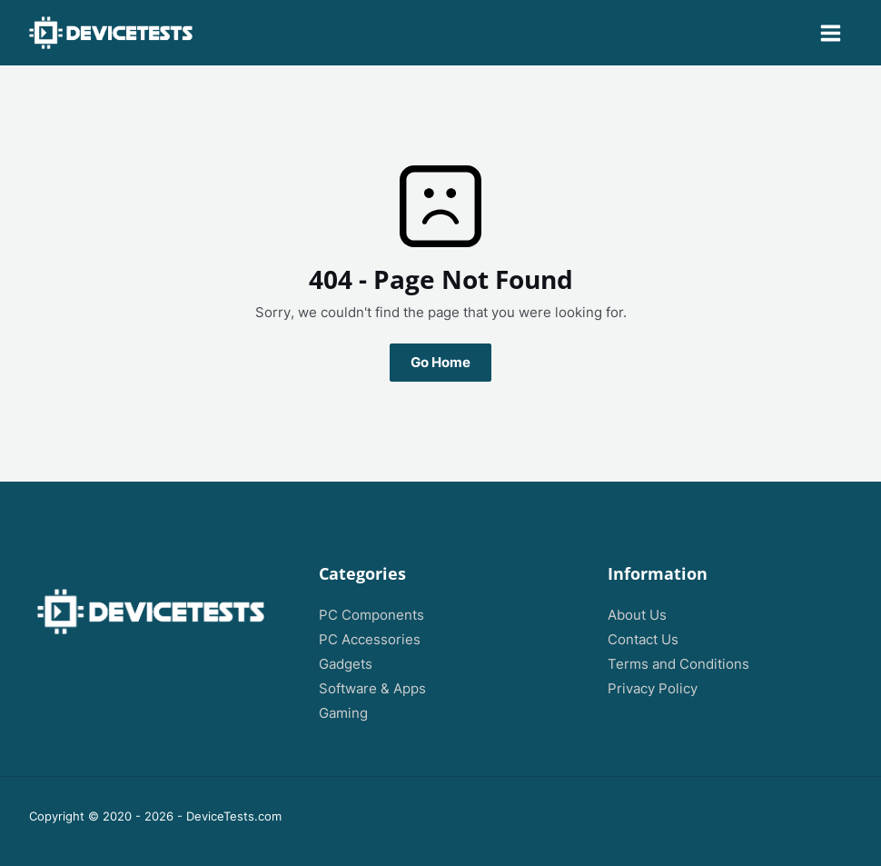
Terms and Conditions (678, 664)
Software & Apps (372, 689)
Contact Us (643, 640)
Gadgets (345, 664)
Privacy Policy (653, 689)
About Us (637, 615)
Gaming (343, 713)
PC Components (371, 615)
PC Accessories (370, 640)
